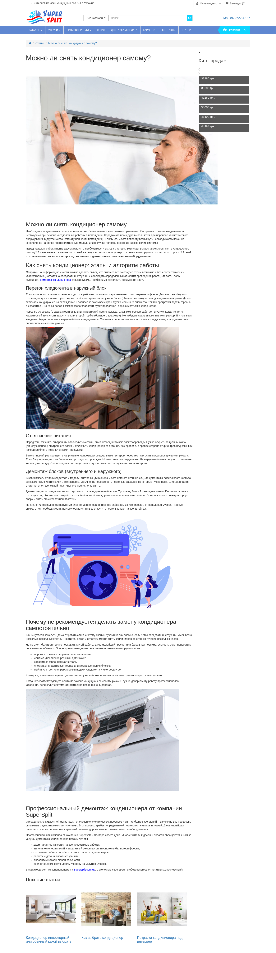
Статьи (39, 43)
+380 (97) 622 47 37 (236, 18)
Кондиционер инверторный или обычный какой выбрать (48, 939)
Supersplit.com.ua (84, 869)
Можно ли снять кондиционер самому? (72, 43)
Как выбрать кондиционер (102, 938)
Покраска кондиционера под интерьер (159, 939)
